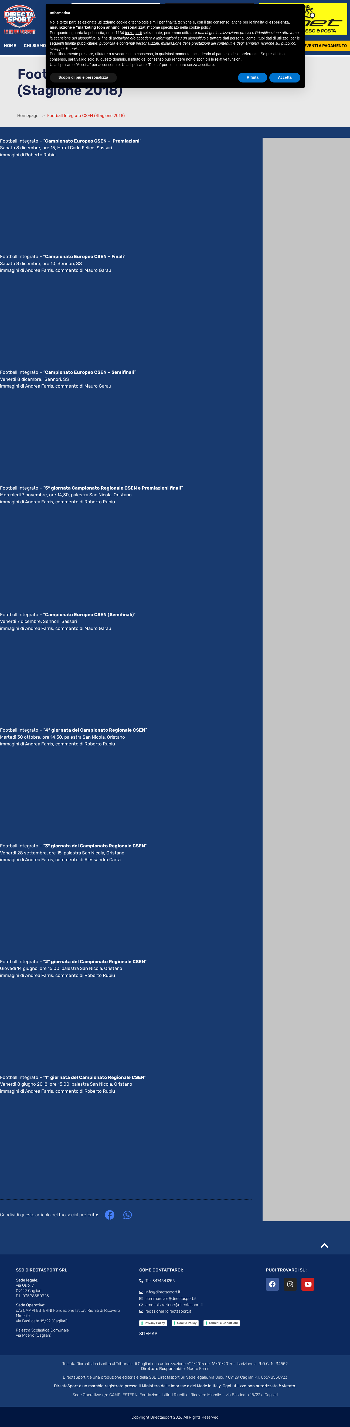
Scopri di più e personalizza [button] (83, 77)
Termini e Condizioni (223, 1322)
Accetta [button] (285, 77)
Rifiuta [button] (253, 77)
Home (10, 45)
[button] (109, 1215)
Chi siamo (37, 46)
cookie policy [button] (199, 27)
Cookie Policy (186, 1322)
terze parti (133, 33)
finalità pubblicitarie (81, 43)
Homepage (27, 115)
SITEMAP (148, 1333)
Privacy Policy (155, 1322)
